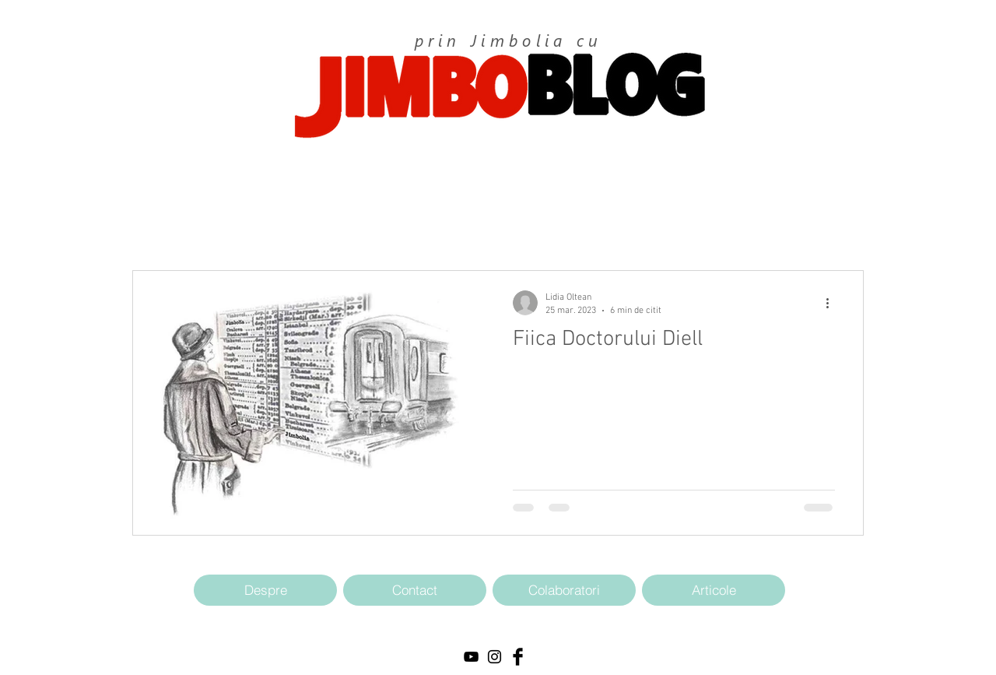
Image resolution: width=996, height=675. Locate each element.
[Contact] (414, 590)
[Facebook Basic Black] (518, 657)
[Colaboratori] (564, 590)
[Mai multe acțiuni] (832, 303)
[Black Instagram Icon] (494, 657)
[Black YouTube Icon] (471, 657)
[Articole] (713, 590)
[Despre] (265, 590)
